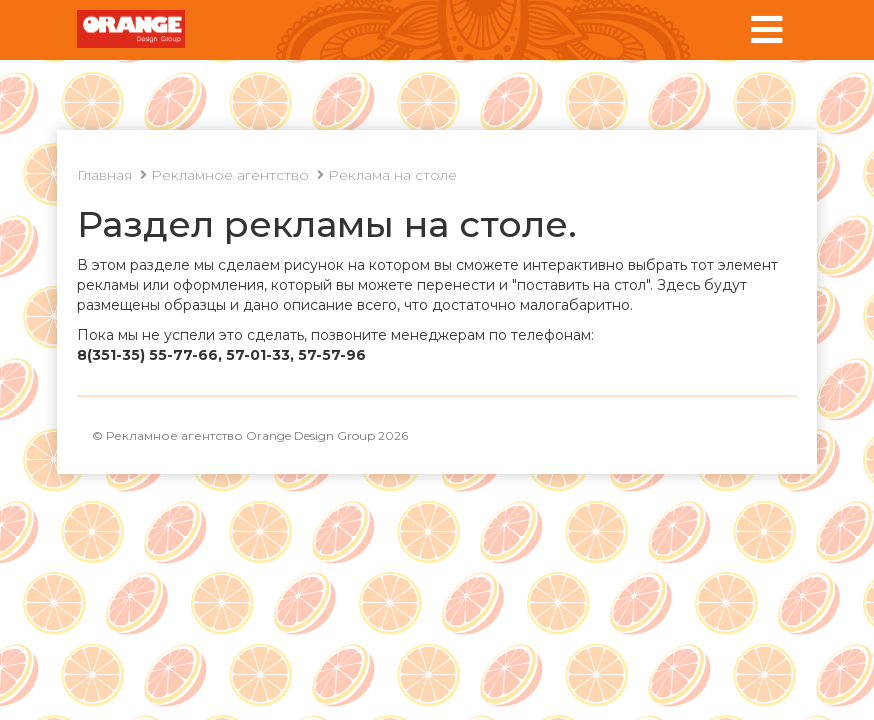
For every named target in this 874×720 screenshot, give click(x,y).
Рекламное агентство (230, 175)
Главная (104, 175)
